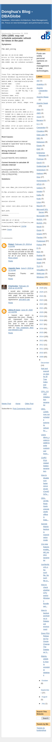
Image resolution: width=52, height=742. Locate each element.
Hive (38, 177)
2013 (41, 340)
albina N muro (14, 310)
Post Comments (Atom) (22, 409)
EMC (39, 149)
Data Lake (41, 135)
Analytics (40, 84)
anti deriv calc (24, 299)
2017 (41, 324)
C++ (38, 124)
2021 (41, 308)
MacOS (40, 206)
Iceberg (40, 188)
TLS (38, 266)
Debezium (41, 142)
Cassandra (41, 128)
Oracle (9, 229)
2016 (41, 328)
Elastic (39, 146)
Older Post (29, 404)
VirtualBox (41, 270)
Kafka (39, 195)
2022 (41, 304)
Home (18, 404)
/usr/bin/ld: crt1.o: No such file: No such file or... (45, 572)
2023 (41, 300)
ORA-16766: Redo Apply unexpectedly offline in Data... (45, 509)
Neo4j (39, 227)
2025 (41, 292)
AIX (38, 81)
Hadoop (40, 173)
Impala (39, 191)
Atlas (39, 109)
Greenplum (41, 170)
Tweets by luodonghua (41, 729)
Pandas (40, 237)
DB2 (38, 138)
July (43, 704)
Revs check (13, 258)
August (44, 697)
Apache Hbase (42, 97)
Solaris (39, 259)
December (45, 363)
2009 (41, 357)
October (45, 681)
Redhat (39, 255)
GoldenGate (41, 166)
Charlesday (13, 286)
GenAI (39, 163)
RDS (38, 252)
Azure (39, 117)
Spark (39, 263)
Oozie (39, 230)
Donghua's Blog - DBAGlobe (17, 13)
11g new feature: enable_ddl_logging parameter (45, 552)
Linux (39, 202)
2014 (41, 336)
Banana (40, 120)
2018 (41, 320)
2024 (41, 296)
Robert (11, 244)
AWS (39, 113)
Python (39, 245)
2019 (41, 316)
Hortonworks (42, 181)
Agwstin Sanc (14, 268)
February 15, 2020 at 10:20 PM (18, 287)
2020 (41, 312)
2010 (41, 353)
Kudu (39, 199)
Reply (10, 261)
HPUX (39, 184)
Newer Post (6, 404)
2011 (41, 349)
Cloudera (40, 131)
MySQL (40, 223)
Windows (40, 277)
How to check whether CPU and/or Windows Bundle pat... (45, 595)
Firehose (40, 159)
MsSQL (40, 219)
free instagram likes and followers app (20, 329)
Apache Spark (42, 103)
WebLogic (41, 273)
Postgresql (41, 241)
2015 (41, 332)
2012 (41, 345)
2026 (41, 288)
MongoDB (41, 216)
